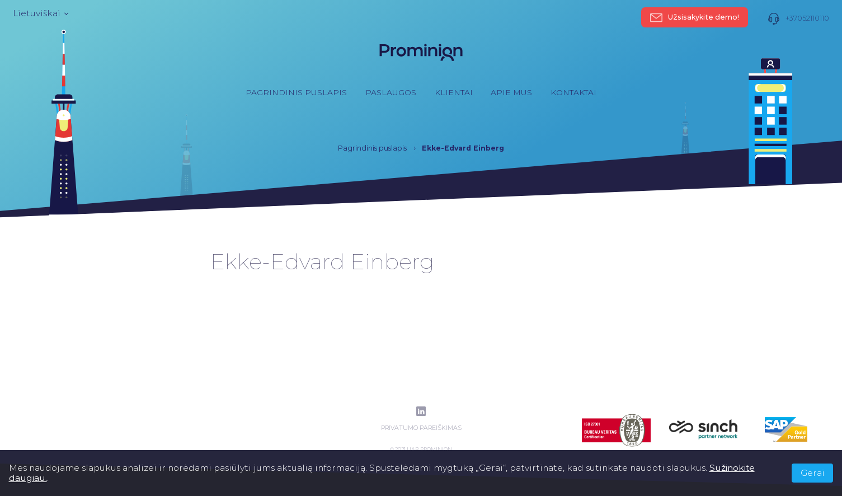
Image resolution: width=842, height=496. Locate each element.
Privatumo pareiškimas (421, 428)
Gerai (813, 472)
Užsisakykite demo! (694, 17)
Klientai (454, 92)
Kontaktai (573, 92)
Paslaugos (390, 92)
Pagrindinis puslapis (296, 92)
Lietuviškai (40, 13)
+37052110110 (798, 18)
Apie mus (511, 92)
